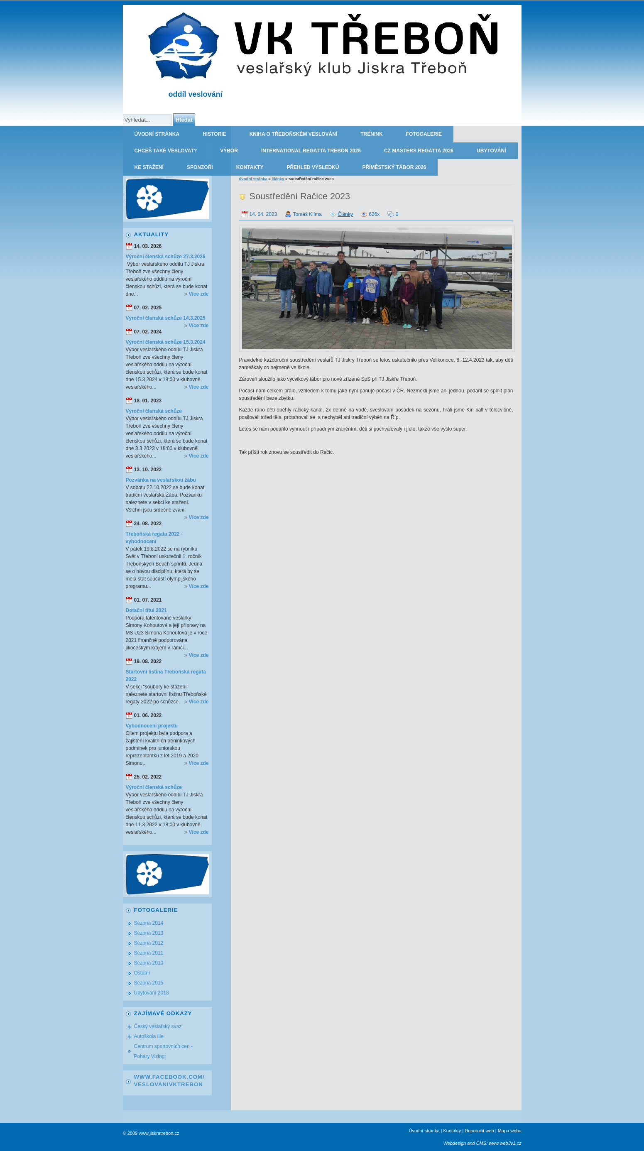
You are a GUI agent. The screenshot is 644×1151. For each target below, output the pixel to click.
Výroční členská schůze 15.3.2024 (166, 342)
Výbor (229, 151)
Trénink (371, 134)
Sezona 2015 (149, 983)
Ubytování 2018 (151, 993)
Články (278, 178)
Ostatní (142, 973)
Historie (214, 134)
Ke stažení (149, 167)
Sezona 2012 (149, 943)
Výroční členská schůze (154, 411)
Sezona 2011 (149, 953)
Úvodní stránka (157, 134)
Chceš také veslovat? (166, 151)
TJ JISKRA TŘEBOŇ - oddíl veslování (473, 13)
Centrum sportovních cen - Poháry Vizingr (163, 1051)
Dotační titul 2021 (146, 610)
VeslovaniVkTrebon (168, 1084)
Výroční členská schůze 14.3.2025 (166, 318)
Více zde (198, 294)
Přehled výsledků (312, 167)
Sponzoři (200, 167)
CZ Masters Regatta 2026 (418, 151)
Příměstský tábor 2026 (394, 167)
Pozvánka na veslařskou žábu (161, 480)
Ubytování (491, 151)
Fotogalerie (424, 134)
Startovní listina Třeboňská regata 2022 (166, 675)
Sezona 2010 (149, 963)
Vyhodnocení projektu (152, 726)
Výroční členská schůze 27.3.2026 (166, 257)
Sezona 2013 (149, 933)
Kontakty (250, 167)
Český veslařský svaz (158, 1026)
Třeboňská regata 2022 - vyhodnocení (154, 537)
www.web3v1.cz (505, 1143)
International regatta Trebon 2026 (311, 151)
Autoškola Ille (149, 1036)
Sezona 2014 (149, 923)
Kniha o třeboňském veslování (294, 134)
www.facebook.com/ (169, 1077)
